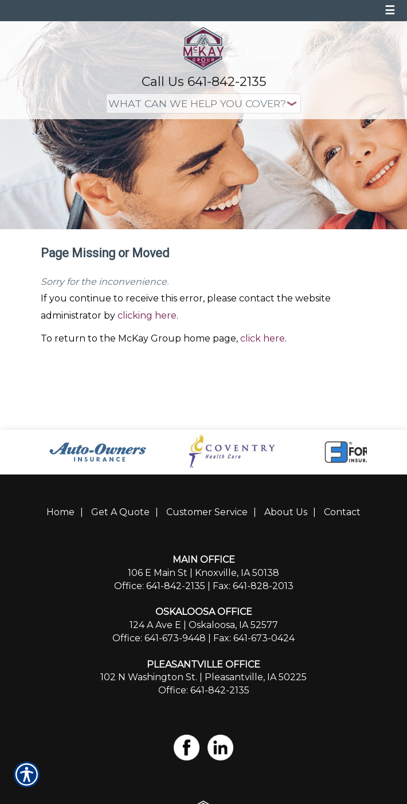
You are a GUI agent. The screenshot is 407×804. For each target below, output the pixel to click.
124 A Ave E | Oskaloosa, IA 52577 (204, 624)
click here (262, 338)
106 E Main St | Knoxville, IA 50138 (203, 572)
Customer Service (207, 512)
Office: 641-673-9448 (159, 638)
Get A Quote (120, 512)
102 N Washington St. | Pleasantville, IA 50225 (203, 677)
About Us (285, 512)
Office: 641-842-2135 (159, 586)
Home (60, 512)
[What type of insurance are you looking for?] (203, 103)
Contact (342, 512)
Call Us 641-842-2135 (204, 81)
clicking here (147, 315)
